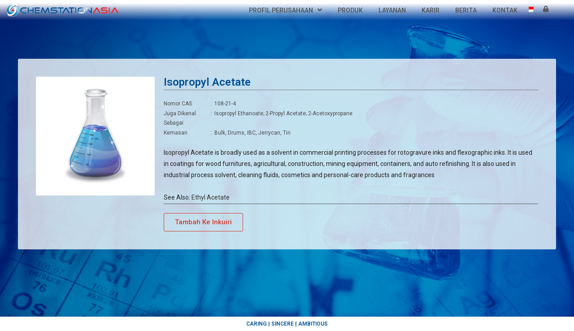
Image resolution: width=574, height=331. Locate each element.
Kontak (504, 10)
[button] (203, 222)
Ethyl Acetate (210, 197)
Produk (350, 10)
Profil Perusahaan (285, 10)
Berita (466, 10)
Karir (430, 10)
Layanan (392, 10)
